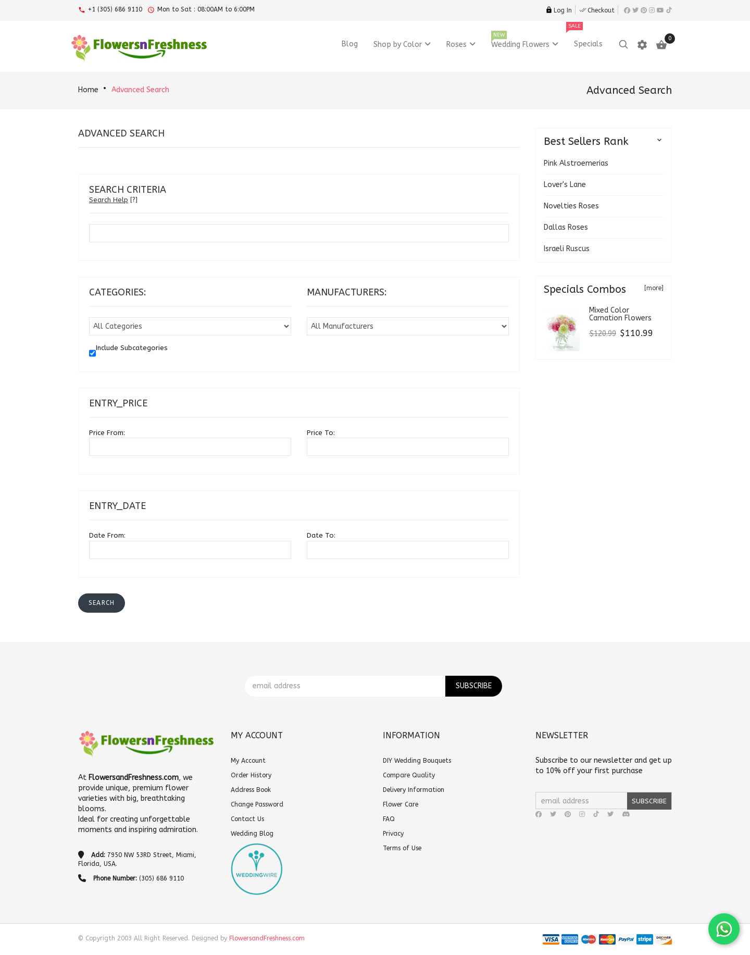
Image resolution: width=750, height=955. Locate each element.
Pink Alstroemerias (576, 163)
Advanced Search (140, 89)
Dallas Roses (566, 227)
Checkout (597, 10)
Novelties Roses (571, 206)
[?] (113, 200)
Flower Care (400, 804)
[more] (654, 288)
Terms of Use (402, 848)
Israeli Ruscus (567, 248)
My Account (248, 760)
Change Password (257, 804)
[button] (101, 603)
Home (88, 89)
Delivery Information (413, 789)
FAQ (389, 819)
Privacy (393, 833)
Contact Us (247, 819)
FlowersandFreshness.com (267, 938)
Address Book (251, 789)
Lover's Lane (565, 184)
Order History (251, 775)
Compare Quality (409, 775)
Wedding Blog (252, 833)
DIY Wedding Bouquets (417, 760)
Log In (558, 10)
